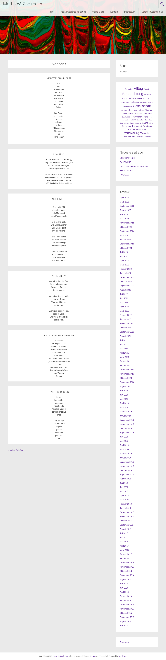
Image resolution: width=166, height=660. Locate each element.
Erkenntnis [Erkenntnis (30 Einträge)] (124, 102)
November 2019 (127, 424)
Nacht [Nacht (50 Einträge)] (124, 114)
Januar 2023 (125, 273)
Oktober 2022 (126, 282)
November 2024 (127, 223)
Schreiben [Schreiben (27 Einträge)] (140, 120)
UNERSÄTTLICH (127, 158)
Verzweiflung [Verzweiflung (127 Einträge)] (131, 133)
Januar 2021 (125, 365)
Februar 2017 (126, 554)
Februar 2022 (126, 315)
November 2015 (127, 609)
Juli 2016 (124, 584)
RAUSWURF (125, 162)
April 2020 (124, 403)
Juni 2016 (124, 588)
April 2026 (124, 198)
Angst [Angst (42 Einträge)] (146, 89)
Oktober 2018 (126, 470)
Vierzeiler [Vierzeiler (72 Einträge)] (144, 133)
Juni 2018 (124, 487)
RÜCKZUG (124, 175)
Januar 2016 (125, 600)
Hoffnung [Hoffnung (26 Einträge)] (124, 110)
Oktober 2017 (126, 521)
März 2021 (124, 357)
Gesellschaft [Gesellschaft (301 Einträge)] (142, 106)
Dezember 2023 (127, 244)
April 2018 (124, 496)
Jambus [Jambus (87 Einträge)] (132, 110)
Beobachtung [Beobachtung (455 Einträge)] (132, 94)
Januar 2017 (125, 558)
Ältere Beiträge (15, 450)
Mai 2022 (124, 302)
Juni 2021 (124, 344)
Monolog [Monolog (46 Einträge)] (148, 110)
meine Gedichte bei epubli (73, 11)
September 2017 (127, 525)
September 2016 (127, 575)
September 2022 (127, 286)
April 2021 (124, 353)
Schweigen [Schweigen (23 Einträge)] (148, 120)
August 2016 (125, 579)
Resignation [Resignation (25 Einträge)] (125, 120)
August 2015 (125, 621)
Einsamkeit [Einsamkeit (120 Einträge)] (135, 98)
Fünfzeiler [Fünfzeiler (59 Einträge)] (134, 102)
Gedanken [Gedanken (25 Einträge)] (143, 102)
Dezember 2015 (127, 605)
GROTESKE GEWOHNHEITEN (134, 166)
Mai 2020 (124, 399)
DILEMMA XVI (59, 276)
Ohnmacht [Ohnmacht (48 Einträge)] (137, 117)
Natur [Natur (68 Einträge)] (130, 113)
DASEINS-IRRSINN (59, 391)
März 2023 (124, 265)
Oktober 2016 (126, 571)
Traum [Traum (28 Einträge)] (128, 126)
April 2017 (124, 546)
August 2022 (125, 290)
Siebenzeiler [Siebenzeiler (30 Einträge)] (134, 123)
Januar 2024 (125, 240)
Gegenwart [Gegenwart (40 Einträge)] (127, 106)
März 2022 (124, 311)
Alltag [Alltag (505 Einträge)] (138, 88)
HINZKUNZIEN (126, 171)
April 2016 (124, 592)
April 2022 (124, 307)
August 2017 (125, 529)
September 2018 (127, 475)
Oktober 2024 (126, 227)
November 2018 (127, 466)
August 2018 (125, 479)
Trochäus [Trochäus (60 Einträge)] (147, 126)
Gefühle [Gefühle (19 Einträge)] (150, 102)
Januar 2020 (125, 416)
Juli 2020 (124, 391)
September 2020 (127, 382)
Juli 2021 (124, 340)
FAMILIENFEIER (59, 199)
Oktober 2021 (126, 328)
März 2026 (124, 202)
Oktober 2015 (126, 613)
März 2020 (124, 407)
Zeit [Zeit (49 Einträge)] (133, 136)
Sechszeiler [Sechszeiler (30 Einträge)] (124, 123)
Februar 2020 (126, 412)
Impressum (129, 11)
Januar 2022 (125, 319)
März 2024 (124, 235)
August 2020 (125, 386)
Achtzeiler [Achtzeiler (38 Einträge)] (129, 89)
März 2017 (124, 550)
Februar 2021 (126, 361)
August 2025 (125, 210)
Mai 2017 (124, 542)
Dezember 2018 (127, 462)
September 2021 (127, 332)
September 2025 (127, 206)
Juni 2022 (124, 298)
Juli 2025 (124, 214)
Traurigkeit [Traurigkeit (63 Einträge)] (137, 126)
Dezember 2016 (127, 563)
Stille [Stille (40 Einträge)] (151, 123)
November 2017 (127, 516)
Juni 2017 (124, 537)
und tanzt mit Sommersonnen (59, 335)
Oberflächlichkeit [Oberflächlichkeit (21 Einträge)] (127, 117)
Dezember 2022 (127, 277)
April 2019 (124, 445)
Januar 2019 (125, 458)
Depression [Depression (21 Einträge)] (147, 94)
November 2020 (127, 374)
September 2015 (127, 617)
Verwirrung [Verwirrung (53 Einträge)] (141, 129)
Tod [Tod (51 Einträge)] (123, 126)
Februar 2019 (126, 454)
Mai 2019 (124, 441)
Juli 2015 (124, 626)
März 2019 (124, 449)
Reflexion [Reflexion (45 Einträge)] (148, 117)
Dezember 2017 (127, 512)
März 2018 (124, 500)
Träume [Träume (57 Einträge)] (131, 129)
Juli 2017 (124, 533)
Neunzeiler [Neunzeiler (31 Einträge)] (138, 114)
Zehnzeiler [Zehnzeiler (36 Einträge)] (127, 136)
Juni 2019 (124, 437)
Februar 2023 (126, 269)
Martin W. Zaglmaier (22, 4)
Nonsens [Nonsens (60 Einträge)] (148, 113)
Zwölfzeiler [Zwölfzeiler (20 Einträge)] (147, 136)
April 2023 (124, 261)
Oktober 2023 (126, 248)
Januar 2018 (125, 508)
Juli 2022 (124, 294)
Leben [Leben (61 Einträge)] (141, 110)
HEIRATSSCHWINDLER (58, 78)
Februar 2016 (126, 596)
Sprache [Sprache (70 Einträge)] (144, 123)
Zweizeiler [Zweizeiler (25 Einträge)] (140, 136)
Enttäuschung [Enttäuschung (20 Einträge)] (147, 99)
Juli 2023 (124, 252)
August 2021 (125, 336)
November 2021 (127, 323)
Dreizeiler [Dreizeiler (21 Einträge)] (125, 99)
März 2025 (124, 219)
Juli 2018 (124, 483)
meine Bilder (98, 11)
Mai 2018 (124, 491)
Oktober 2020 (126, 378)
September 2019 (127, 433)
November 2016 (127, 567)
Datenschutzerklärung (152, 11)
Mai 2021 (124, 349)
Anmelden (124, 642)
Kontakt (114, 11)
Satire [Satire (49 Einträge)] (133, 120)
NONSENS (59, 154)
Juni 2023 (124, 256)
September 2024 (127, 231)
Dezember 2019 (127, 420)
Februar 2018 (126, 504)
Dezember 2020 (127, 370)
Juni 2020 (124, 395)
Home (51, 11)
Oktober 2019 (126, 428)
